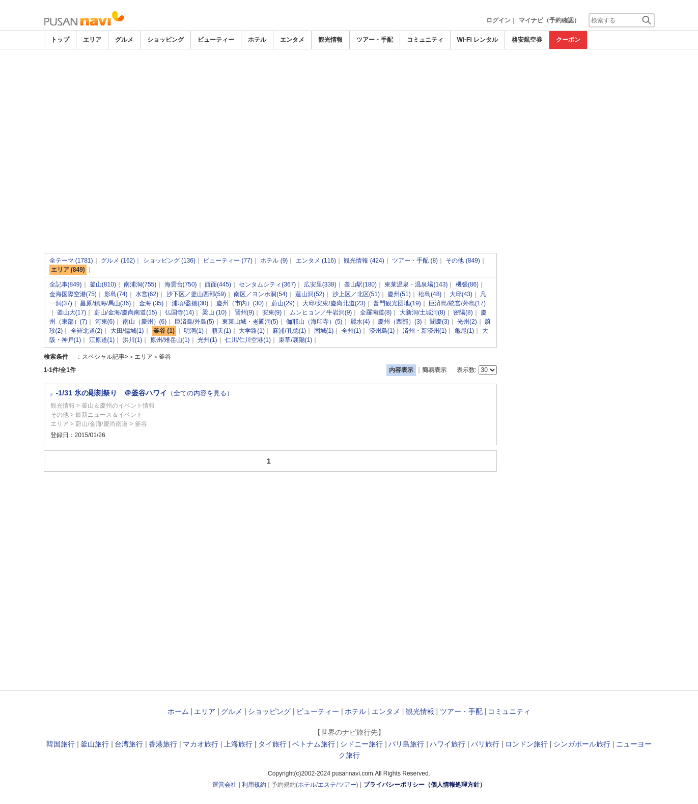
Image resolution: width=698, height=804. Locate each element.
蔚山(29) (282, 303)
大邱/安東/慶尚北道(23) (334, 303)
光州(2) (467, 321)
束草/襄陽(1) (295, 339)
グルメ (124, 39)
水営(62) (146, 294)
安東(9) (272, 312)
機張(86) (467, 284)
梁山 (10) (214, 312)
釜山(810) (103, 284)
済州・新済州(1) (425, 330)
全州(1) (351, 330)
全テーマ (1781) (71, 260)
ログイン (498, 20)
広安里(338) (320, 284)
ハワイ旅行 (447, 744)
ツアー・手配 (374, 39)
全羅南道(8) (376, 312)
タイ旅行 (272, 744)
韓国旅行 (60, 744)
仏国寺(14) (179, 312)
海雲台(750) (180, 284)
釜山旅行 (94, 744)
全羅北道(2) (87, 330)
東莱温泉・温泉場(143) (416, 284)
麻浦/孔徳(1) (289, 330)
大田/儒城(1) (127, 330)
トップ (60, 39)
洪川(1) (133, 339)
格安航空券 (527, 39)
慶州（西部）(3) (400, 321)
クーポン (568, 39)
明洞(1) (194, 330)
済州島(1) (382, 330)
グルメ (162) (118, 260)
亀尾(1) (464, 330)
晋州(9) (245, 312)
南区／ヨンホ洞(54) (260, 294)
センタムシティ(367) (267, 284)
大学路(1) (252, 330)
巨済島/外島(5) (194, 321)
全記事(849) (65, 284)
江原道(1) (102, 339)
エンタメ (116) (316, 260)
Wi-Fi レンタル (477, 39)
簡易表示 (434, 370)
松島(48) (429, 294)
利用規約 (254, 784)
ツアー (347, 784)
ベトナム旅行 (313, 744)
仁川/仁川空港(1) (248, 339)
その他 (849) (462, 260)
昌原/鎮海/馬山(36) (105, 303)
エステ (327, 784)
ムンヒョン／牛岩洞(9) (321, 312)
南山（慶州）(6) (145, 321)
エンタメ (292, 39)
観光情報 (330, 39)
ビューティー (216, 39)
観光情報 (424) (364, 260)
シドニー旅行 (361, 744)
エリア (92, 39)
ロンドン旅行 (526, 744)
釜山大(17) (71, 312)
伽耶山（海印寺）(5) (314, 321)
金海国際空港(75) (73, 294)
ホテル (257, 39)
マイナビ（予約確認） (549, 20)
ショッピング (165, 39)
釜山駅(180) (360, 284)
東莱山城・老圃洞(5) (250, 321)
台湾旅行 (129, 744)
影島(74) (115, 294)
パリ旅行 (485, 744)
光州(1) (207, 339)
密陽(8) (463, 312)
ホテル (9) (274, 260)
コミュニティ (425, 39)
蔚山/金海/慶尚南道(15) (125, 312)
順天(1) (221, 330)
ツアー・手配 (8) (415, 260)
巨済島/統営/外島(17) (457, 303)
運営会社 (224, 784)
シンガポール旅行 (581, 744)
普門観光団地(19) (397, 303)
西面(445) (218, 284)
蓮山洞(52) (309, 294)
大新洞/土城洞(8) (422, 312)
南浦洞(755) (140, 284)
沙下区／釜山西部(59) (196, 294)
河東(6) (105, 321)
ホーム (178, 711)
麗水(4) (360, 321)
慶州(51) (398, 294)
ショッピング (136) (169, 260)
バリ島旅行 (406, 744)
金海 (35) (151, 303)
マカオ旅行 (200, 744)
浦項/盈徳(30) (190, 303)
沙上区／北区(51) (356, 294)
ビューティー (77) (228, 260)
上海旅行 (238, 744)
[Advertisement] (349, 77)
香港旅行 (163, 744)
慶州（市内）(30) (240, 303)
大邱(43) (461, 294)
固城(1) (324, 330)
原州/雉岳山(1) (170, 339)
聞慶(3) (440, 321)
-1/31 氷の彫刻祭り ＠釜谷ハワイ (145, 393)
